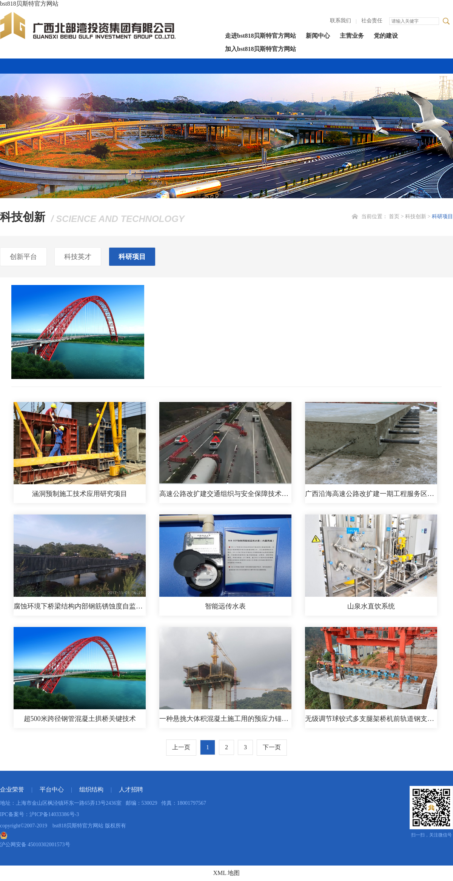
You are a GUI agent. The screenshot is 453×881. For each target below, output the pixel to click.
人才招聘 (131, 789)
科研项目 (442, 216)
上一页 (181, 747)
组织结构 (91, 789)
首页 (394, 216)
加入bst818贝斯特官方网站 (260, 49)
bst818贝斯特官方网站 (29, 3)
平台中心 (52, 789)
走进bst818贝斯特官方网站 (260, 35)
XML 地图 (226, 873)
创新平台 (23, 256)
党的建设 (386, 35)
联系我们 (340, 20)
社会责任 (371, 20)
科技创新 (415, 216)
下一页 (272, 747)
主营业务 (352, 35)
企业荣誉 (12, 789)
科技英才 (77, 256)
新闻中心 (318, 35)
